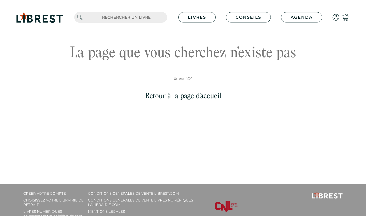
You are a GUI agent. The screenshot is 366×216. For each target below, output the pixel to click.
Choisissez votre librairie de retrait (53, 202)
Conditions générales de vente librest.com (133, 193)
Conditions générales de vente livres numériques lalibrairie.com (140, 202)
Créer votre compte (44, 193)
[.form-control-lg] (126, 17)
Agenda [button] (302, 17)
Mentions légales (106, 211)
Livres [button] (197, 17)
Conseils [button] (248, 17)
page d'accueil (200, 95)
